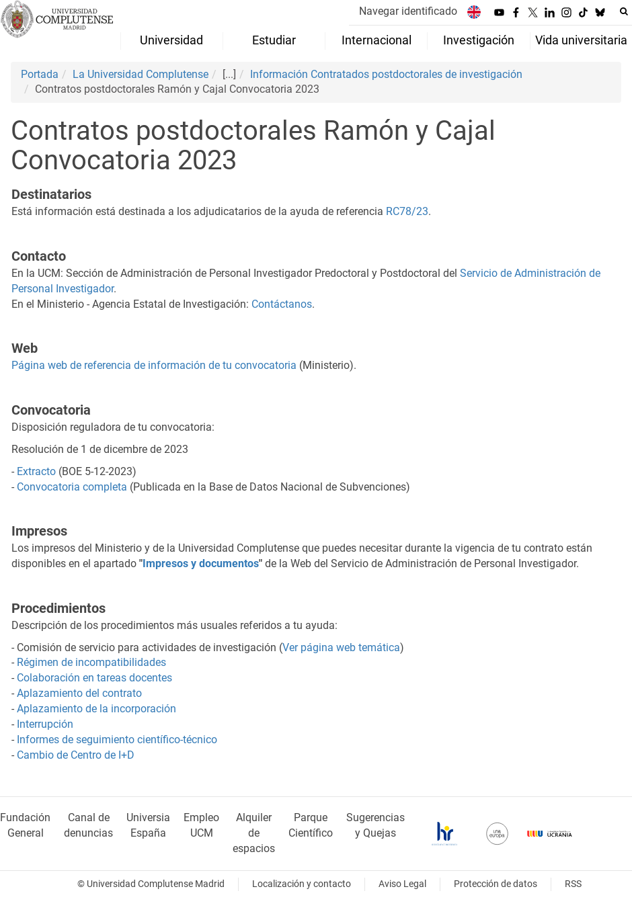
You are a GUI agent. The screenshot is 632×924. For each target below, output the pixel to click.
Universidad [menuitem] (171, 40)
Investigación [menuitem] (478, 40)
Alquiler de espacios (254, 833)
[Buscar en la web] (624, 11)
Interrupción (45, 724)
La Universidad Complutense (140, 74)
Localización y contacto (301, 884)
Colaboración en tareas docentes (94, 677)
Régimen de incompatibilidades (91, 662)
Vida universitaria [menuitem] (581, 40)
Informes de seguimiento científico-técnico (117, 739)
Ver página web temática (341, 647)
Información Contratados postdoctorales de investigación (386, 74)
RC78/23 (407, 211)
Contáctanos (281, 304)
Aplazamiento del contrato (79, 693)
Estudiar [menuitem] (274, 40)
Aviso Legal (402, 884)
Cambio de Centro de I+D (75, 755)
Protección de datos (495, 884)
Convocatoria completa (72, 486)
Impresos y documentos (201, 563)
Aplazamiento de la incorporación (96, 708)
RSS (573, 884)
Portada (39, 74)
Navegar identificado (408, 11)
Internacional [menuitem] (376, 40)
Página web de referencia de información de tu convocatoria (154, 365)
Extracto (36, 471)
